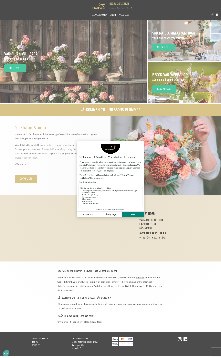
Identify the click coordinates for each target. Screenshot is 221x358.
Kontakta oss (26, 179)
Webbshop (36, 345)
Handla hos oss (123, 15)
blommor (79, 304)
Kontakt (113, 15)
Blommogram (140, 278)
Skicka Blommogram (99, 15)
